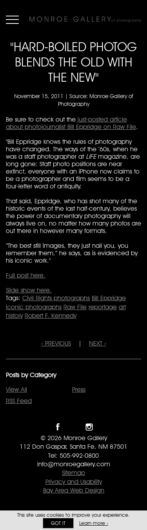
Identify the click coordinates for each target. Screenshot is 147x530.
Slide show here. (29, 290)
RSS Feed (19, 401)
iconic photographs (34, 307)
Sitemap (73, 472)
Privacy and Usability (73, 481)
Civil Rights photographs (56, 298)
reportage (103, 307)
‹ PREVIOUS (56, 343)
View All (16, 389)
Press (78, 389)
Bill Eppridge (109, 298)
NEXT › (97, 343)
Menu (12, 19)
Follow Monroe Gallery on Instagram (89, 427)
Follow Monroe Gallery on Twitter (73, 427)
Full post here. (25, 275)
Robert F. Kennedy (50, 315)
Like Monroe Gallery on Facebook (58, 427)
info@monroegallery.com (73, 464)
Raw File (75, 307)
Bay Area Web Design (73, 490)
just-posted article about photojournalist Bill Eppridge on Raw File (71, 123)
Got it (58, 523)
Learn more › (93, 523)
